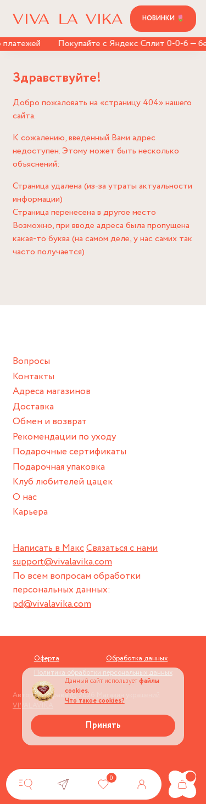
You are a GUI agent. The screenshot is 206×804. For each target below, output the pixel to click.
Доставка (33, 407)
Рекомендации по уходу (64, 437)
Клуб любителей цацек (63, 482)
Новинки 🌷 (163, 18)
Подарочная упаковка (59, 467)
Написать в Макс (48, 548)
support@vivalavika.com (62, 562)
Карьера (30, 512)
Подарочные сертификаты (69, 452)
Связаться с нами (122, 548)
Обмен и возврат (50, 422)
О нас (25, 497)
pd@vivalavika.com (52, 604)
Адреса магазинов (52, 391)
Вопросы (31, 361)
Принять (103, 725)
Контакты (33, 377)
